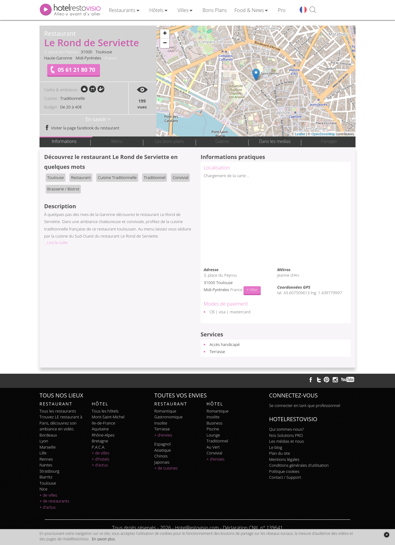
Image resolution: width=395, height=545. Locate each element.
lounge (213, 435)
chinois (161, 456)
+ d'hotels (100, 459)
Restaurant (81, 177)
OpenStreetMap (323, 134)
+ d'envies (163, 435)
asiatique (162, 450)
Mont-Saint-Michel (108, 417)
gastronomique (168, 417)
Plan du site (279, 453)
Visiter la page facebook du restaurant (81, 128)
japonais (161, 462)
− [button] (165, 43)
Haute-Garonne (58, 58)
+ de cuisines (166, 468)
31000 (86, 52)
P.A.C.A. (98, 447)
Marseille (48, 447)
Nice (44, 489)
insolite (160, 423)
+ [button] (165, 34)
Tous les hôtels (105, 411)
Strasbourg (49, 471)
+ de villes (48, 495)
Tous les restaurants (58, 411)
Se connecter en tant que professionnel (304, 405)
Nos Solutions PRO (286, 435)
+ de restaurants (54, 501)
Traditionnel (154, 177)
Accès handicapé (225, 344)
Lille (43, 453)
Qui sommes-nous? (286, 429)
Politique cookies (284, 471)
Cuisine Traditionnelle (117, 177)
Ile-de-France (103, 423)
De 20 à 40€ (71, 107)
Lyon (44, 441)
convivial (214, 453)
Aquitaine (100, 429)
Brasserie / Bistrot (63, 189)
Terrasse (217, 351)
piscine (212, 429)
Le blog (275, 447)
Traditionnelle (72, 98)
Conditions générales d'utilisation (299, 465)
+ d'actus (48, 507)
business (214, 423)
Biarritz (46, 477)
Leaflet (300, 134)
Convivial (180, 177)
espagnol (162, 444)
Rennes (46, 459)
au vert (213, 447)
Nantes (46, 465)
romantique (165, 411)
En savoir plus (103, 539)
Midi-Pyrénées (88, 58)
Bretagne (100, 441)
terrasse (162, 429)
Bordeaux (48, 435)
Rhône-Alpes (103, 435)
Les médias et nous (286, 441)
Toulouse (104, 52)
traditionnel (217, 441)
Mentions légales (284, 459)
